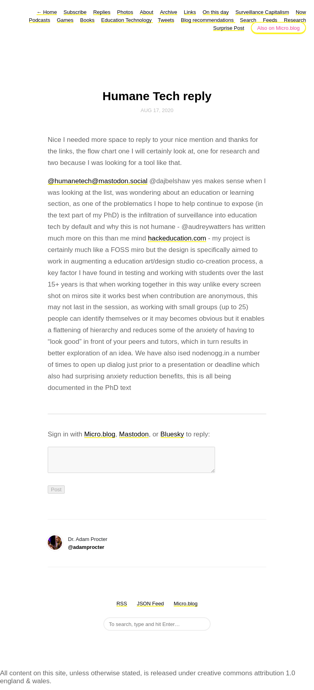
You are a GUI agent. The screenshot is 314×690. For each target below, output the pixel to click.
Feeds (270, 20)
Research (295, 20)
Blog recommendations (208, 20)
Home (47, 12)
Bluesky (172, 434)
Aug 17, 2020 (157, 110)
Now (301, 12)
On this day (216, 12)
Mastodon (134, 434)
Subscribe (75, 12)
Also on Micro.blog (278, 28)
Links (190, 12)
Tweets (166, 20)
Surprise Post (228, 28)
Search (248, 20)
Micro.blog (99, 434)
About (146, 12)
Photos (125, 12)
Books (87, 20)
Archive (168, 12)
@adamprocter (86, 552)
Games (65, 20)
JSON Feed (150, 608)
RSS (121, 608)
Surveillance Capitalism (262, 12)
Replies (101, 12)
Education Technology (127, 20)
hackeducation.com (177, 238)
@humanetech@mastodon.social (97, 181)
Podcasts (39, 20)
